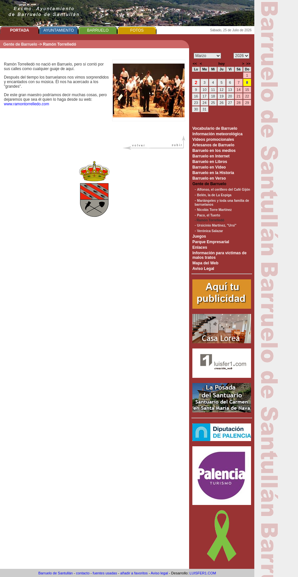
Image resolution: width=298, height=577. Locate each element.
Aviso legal (159, 573)
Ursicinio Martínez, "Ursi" (216, 225)
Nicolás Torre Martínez (214, 210)
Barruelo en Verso (209, 178)
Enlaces (199, 247)
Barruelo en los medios (214, 150)
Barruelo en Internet (211, 156)
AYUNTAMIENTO (58, 30)
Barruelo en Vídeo (209, 167)
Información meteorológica (217, 134)
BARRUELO (98, 30)
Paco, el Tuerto (208, 215)
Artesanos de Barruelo (213, 145)
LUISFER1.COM (202, 573)
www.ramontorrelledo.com (26, 104)
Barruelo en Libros (209, 161)
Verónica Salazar (210, 231)
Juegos (199, 236)
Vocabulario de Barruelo (214, 128)
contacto (83, 573)
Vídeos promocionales (213, 139)
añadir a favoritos (134, 573)
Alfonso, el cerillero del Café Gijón (223, 189)
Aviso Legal (203, 268)
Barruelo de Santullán (55, 573)
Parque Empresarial (210, 242)
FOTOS (136, 30)
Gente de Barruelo (20, 44)
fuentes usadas (105, 573)
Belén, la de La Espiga (214, 195)
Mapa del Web (205, 263)
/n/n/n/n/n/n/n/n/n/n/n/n (207, 56)
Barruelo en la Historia (213, 172)
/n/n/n (241, 56)
